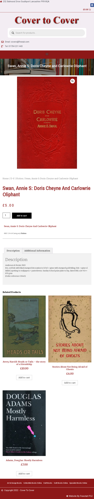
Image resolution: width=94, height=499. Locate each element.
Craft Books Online (61, 483)
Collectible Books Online (32, 483)
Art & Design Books (14, 483)
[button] (47, 54)
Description (13, 250)
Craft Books (47, 483)
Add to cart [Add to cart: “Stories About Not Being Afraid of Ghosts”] (70, 382)
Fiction (19, 178)
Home (6, 178)
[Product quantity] (6, 215)
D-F (12, 178)
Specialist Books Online (78, 483)
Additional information (37, 250)
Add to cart (22, 215)
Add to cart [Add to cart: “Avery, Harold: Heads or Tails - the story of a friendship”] (24, 377)
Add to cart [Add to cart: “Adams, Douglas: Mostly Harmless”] (24, 473)
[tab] (13, 251)
